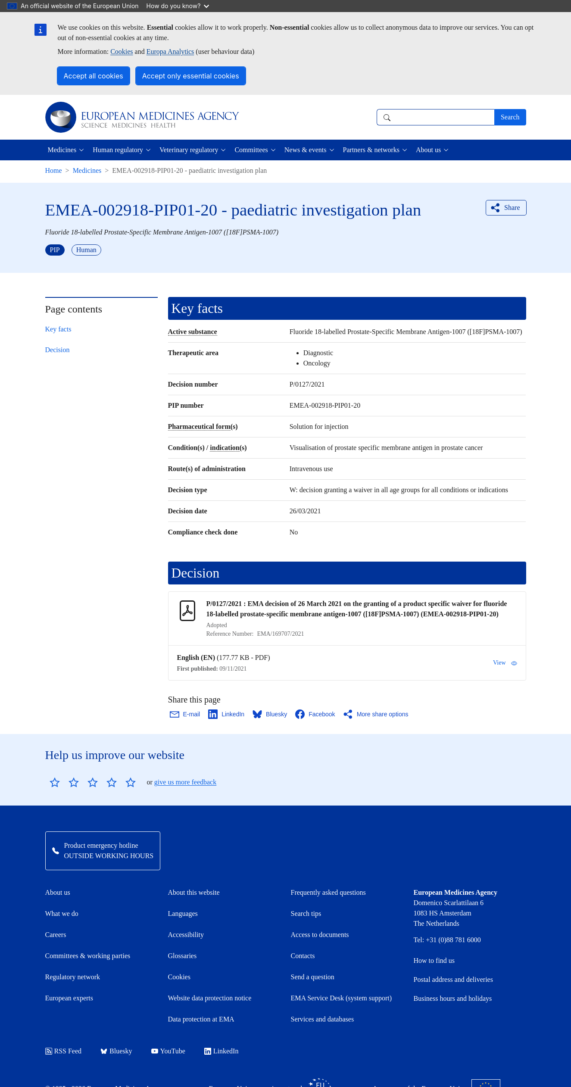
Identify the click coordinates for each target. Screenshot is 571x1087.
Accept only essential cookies (190, 76)
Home (53, 170)
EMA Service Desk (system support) (341, 998)
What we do (61, 913)
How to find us (434, 960)
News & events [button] (305, 149)
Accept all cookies (93, 76)
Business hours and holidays (453, 998)
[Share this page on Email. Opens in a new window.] (185, 714)
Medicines (87, 170)
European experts (69, 998)
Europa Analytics (170, 51)
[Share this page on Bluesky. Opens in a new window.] (270, 714)
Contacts (303, 955)
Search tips (306, 913)
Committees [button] (251, 149)
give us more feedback (185, 782)
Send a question (312, 977)
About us (57, 892)
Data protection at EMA (201, 1019)
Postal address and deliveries (453, 979)
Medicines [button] (62, 149)
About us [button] (428, 149)
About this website (194, 892)
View (505, 662)
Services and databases (322, 1019)
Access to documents (320, 934)
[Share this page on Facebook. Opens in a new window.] (315, 714)
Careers (55, 934)
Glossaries (182, 955)
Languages (183, 913)
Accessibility (186, 934)
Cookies (121, 51)
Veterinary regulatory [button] (188, 149)
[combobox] (435, 117)
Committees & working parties (88, 955)
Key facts (58, 329)
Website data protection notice (210, 998)
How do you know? (178, 5)
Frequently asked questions (328, 892)
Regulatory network (72, 977)
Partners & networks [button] (371, 149)
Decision (57, 349)
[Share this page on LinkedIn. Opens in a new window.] (226, 714)
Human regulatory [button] (118, 149)
